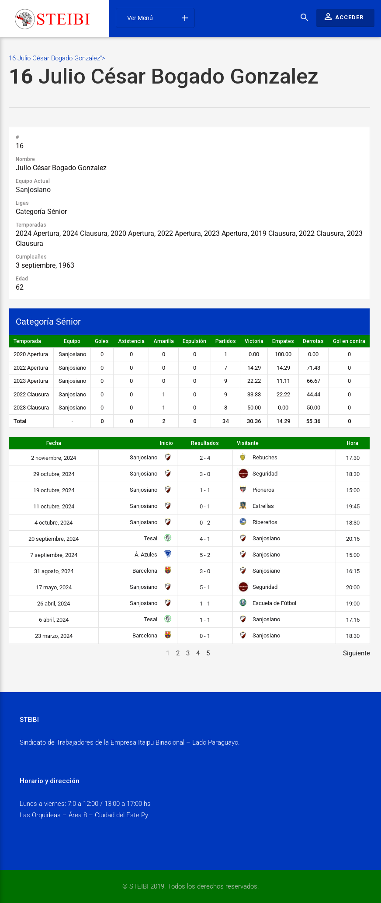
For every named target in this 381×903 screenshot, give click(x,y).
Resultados (205, 443)
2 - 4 (205, 458)
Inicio (166, 443)
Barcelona (151, 570)
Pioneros (256, 489)
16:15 (353, 571)
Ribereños (257, 522)
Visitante (248, 443)
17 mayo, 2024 (54, 587)
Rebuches (257, 457)
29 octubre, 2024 (53, 474)
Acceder (343, 16)
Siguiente (356, 653)
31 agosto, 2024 (53, 571)
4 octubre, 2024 (54, 522)
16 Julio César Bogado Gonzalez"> (189, 72)
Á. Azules (152, 554)
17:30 (353, 458)
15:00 (353, 490)
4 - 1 (205, 539)
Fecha (53, 443)
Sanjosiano (33, 190)
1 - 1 (205, 490)
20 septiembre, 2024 (53, 539)
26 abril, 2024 (53, 603)
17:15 (353, 619)
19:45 (353, 506)
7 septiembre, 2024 (53, 555)
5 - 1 (205, 587)
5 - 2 (205, 555)
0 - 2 (205, 522)
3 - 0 (205, 474)
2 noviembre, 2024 (53, 458)
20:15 (353, 539)
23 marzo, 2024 (54, 636)
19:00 (353, 603)
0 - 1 (205, 506)
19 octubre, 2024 (53, 490)
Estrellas (255, 506)
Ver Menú (158, 18)
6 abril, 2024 (54, 619)
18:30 (353, 474)
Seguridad (257, 473)
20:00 (353, 587)
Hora (352, 443)
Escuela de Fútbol (267, 603)
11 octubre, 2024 (53, 506)
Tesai (157, 538)
